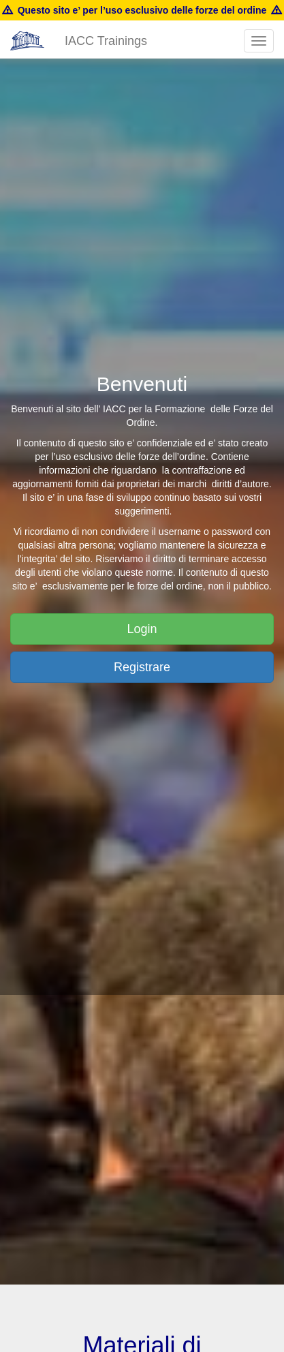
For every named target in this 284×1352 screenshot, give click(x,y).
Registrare (142, 667)
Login (142, 629)
